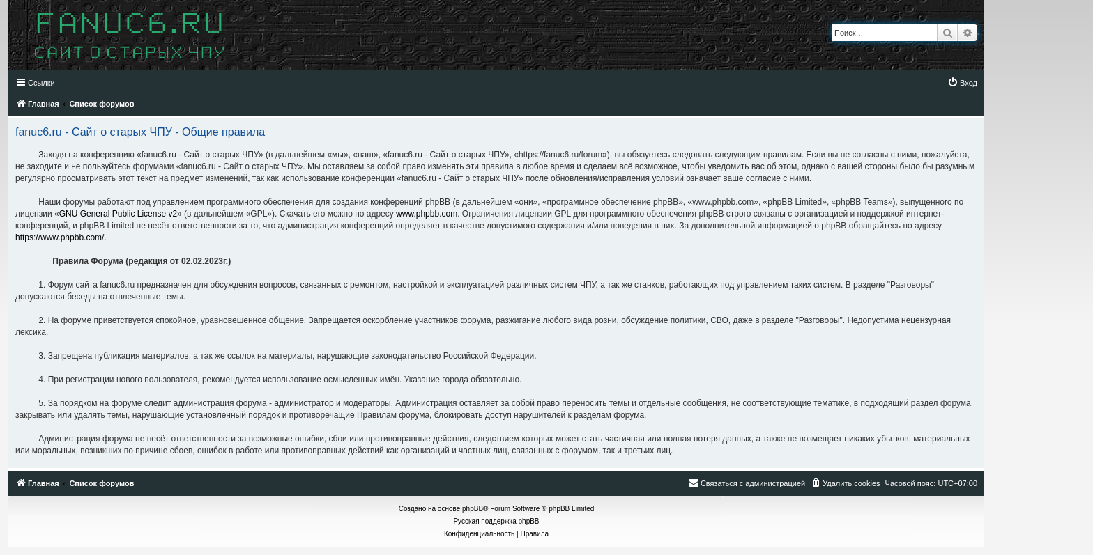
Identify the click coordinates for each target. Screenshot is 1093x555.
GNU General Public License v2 (118, 214)
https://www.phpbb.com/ (59, 237)
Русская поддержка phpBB (496, 521)
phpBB (472, 509)
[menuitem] (962, 83)
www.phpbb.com (426, 214)
